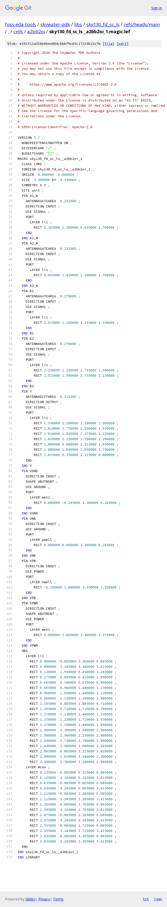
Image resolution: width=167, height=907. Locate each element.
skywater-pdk (55, 24)
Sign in (156, 8)
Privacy (44, 899)
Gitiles (30, 899)
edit (123, 44)
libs (78, 24)
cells (18, 31)
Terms (58, 899)
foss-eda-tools (20, 24)
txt (146, 899)
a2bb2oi (36, 31)
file (108, 44)
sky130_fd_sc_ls (103, 24)
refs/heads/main (142, 24)
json (158, 899)
